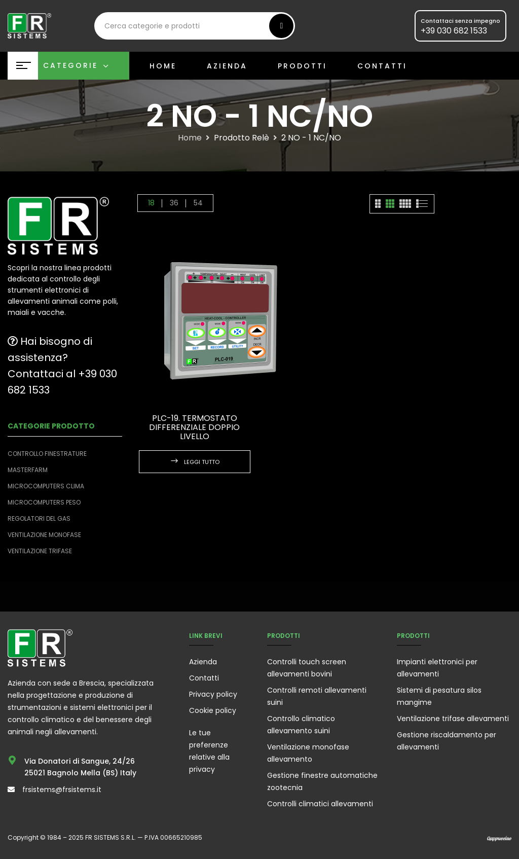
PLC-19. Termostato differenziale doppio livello (194, 427)
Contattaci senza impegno (460, 21)
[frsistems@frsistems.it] (11, 789)
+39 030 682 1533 (454, 31)
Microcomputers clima (46, 486)
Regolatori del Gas (39, 518)
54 (198, 203)
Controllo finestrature (47, 453)
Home (190, 138)
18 (151, 203)
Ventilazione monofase (44, 534)
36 (174, 203)
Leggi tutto (201, 462)
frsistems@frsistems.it (61, 789)
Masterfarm (28, 470)
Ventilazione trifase (40, 551)
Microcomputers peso (44, 502)
